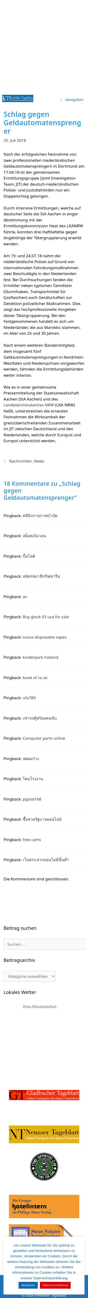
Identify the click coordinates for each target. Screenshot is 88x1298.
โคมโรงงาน (33, 778)
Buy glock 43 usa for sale (46, 616)
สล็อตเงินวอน (34, 535)
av (25, 596)
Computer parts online (44, 738)
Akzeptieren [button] (28, 1285)
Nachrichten (20, 461)
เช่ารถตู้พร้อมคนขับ (40, 718)
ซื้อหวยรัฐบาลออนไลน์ (42, 819)
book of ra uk (35, 677)
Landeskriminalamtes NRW (29, 405)
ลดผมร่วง (31, 758)
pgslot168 (32, 799)
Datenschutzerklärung (55, 1285)
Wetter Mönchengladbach (40, 1006)
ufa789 (29, 697)
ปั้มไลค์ (29, 556)
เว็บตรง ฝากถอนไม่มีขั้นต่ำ (46, 859)
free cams (32, 839)
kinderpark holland (40, 657)
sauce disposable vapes (45, 637)
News (39, 461)
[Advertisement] (44, 46)
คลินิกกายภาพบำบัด (40, 515)
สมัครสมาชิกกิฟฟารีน (41, 576)
